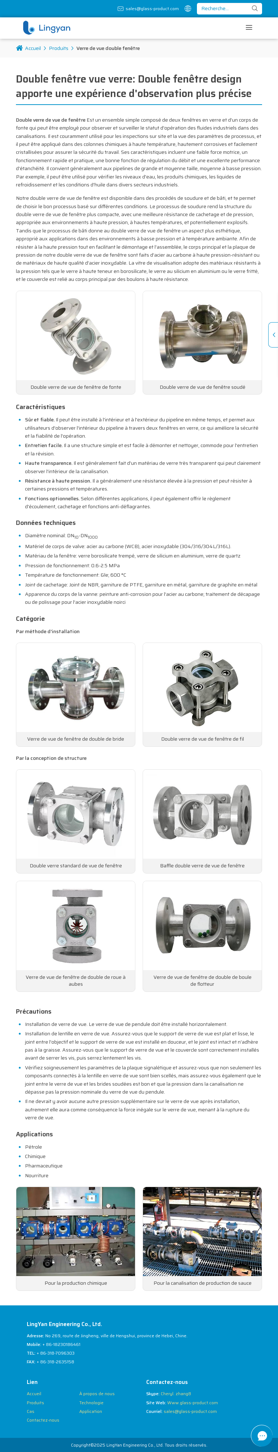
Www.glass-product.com (192, 1402)
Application (90, 1411)
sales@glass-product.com (152, 8)
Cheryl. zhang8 (176, 1393)
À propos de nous (97, 1393)
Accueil (28, 48)
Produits (58, 48)
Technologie (91, 1402)
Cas (30, 1411)
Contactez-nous (43, 1420)
